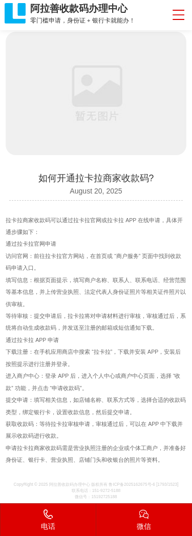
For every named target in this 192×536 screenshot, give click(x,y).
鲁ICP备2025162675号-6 (132, 484)
